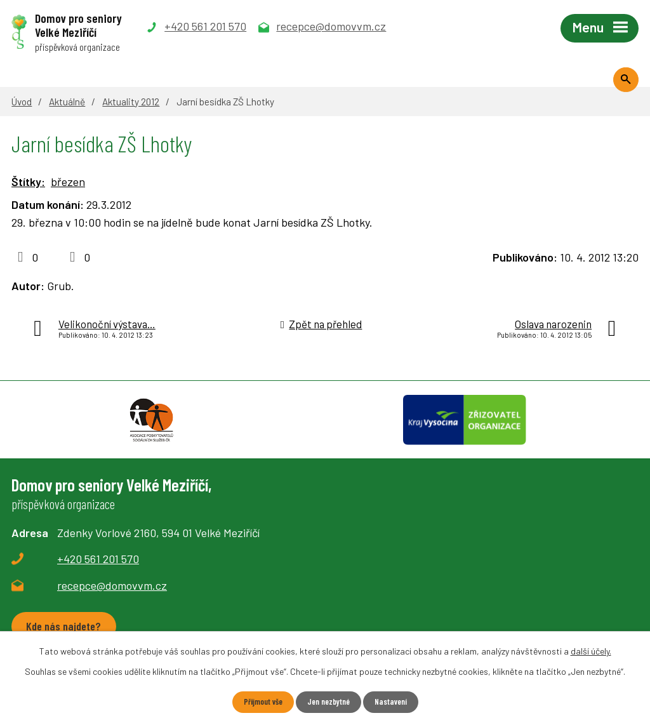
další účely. (591, 650)
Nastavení (395, 701)
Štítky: (28, 182)
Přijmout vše (258, 701)
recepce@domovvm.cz (112, 599)
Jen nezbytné (329, 701)
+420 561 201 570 (98, 572)
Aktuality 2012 (130, 101)
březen (68, 182)
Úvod (21, 101)
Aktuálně (67, 101)
